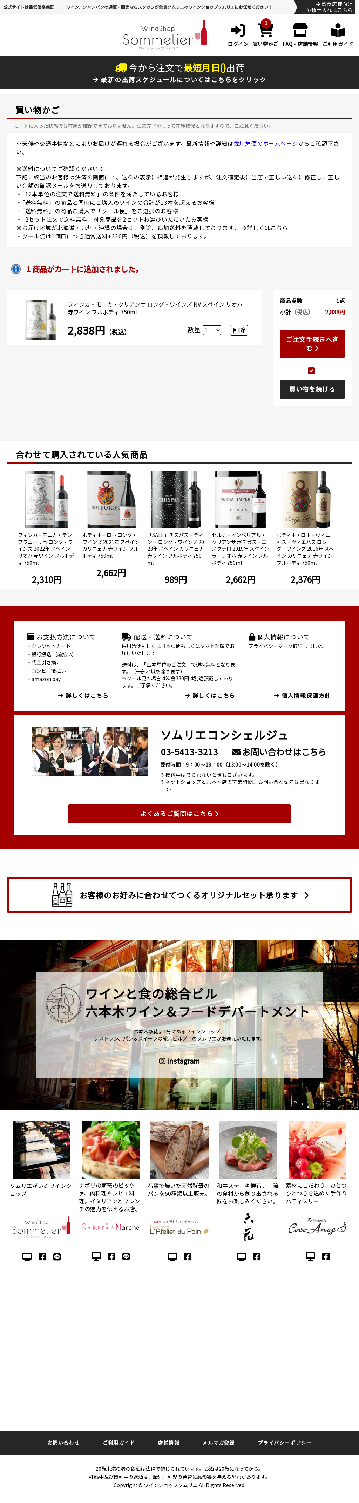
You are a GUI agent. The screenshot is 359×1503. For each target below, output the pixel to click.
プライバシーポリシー (285, 1442)
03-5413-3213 (189, 752)
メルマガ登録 (218, 1442)
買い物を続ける (312, 388)
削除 (239, 330)
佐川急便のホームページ (265, 143)
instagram (179, 1061)
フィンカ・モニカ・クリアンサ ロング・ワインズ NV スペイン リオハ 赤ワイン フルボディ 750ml (155, 308)
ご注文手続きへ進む (312, 344)
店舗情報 (169, 1442)
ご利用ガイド (119, 1442)
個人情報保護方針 (302, 695)
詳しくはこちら (267, 227)
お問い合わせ (63, 1442)
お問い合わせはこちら (279, 752)
